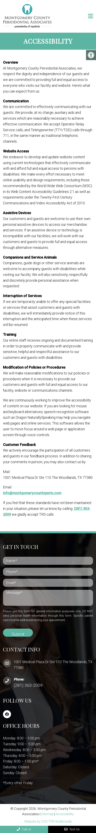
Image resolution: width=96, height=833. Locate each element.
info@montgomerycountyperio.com (32, 493)
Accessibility (65, 814)
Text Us (72, 829)
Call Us (24, 829)
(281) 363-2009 (28, 685)
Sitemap (47, 814)
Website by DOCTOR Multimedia (48, 821)
